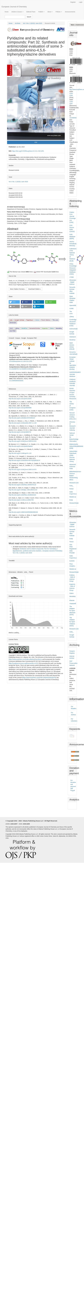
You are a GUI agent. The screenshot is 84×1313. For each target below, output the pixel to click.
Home (6, 12)
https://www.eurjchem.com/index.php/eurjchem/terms (25, 659)
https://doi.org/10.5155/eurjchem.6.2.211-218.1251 (28, 151)
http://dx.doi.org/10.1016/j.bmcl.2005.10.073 (22, 469)
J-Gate (71, 277)
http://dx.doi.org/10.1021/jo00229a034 (21, 446)
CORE (71, 308)
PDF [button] (36, 142)
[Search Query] (15, 17)
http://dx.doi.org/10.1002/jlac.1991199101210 (23, 490)
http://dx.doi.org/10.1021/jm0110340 (20, 398)
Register (73, 2)
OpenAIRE (72, 305)
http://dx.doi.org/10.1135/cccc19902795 (21, 500)
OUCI (11, 328)
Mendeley (59, 328)
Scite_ (71, 486)
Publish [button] (41, 12)
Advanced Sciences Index (72, 466)
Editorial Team (30, 12)
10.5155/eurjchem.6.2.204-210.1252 (20, 361)
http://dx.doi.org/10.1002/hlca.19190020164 (22, 495)
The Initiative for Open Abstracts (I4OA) (72, 610)
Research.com (74, 483)
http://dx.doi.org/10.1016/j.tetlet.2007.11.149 (22, 423)
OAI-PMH (13, 331)
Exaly (71, 500)
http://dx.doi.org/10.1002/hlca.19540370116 (22, 485)
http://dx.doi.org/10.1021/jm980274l (20, 432)
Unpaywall (72, 603)
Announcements (70, 12)
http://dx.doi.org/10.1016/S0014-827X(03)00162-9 (24, 460)
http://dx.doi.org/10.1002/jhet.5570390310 (22, 418)
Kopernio (45, 328)
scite (11, 320)
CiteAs (37, 320)
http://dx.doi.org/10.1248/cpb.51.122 (20, 453)
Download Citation (34, 289)
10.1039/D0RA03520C (16, 380)
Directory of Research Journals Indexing (72, 426)
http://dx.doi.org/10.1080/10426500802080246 (23, 512)
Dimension (13, 322)
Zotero (52, 328)
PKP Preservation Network (73, 663)
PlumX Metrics (45, 320)
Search (29, 17)
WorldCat (24, 328)
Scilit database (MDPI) (72, 236)
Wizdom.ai (72, 497)
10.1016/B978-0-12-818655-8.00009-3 (21, 369)
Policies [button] (59, 12)
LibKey (17, 328)
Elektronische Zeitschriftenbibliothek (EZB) (76, 446)
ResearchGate (74, 503)
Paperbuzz (29, 320)
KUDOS (71, 561)
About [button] (50, 12)
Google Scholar (19, 320)
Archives (17, 23)
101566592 (73, 118)
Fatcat (71, 489)
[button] (14, 302)
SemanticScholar (34, 328)
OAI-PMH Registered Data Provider (72, 549)
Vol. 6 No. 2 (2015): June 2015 (32, 23)
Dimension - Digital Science (72, 282)
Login (80, 2)
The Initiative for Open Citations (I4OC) (72, 622)
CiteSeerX (72, 337)
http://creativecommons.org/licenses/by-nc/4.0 (23, 663)
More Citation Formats (17, 289)
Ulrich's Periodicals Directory (72, 243)
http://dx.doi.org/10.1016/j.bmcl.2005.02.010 (22, 441)
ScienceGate (73, 329)
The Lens (55, 320)
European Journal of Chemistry (14, 7)
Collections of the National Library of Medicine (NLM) (72, 255)
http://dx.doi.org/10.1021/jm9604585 (20, 408)
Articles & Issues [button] (17, 12)
